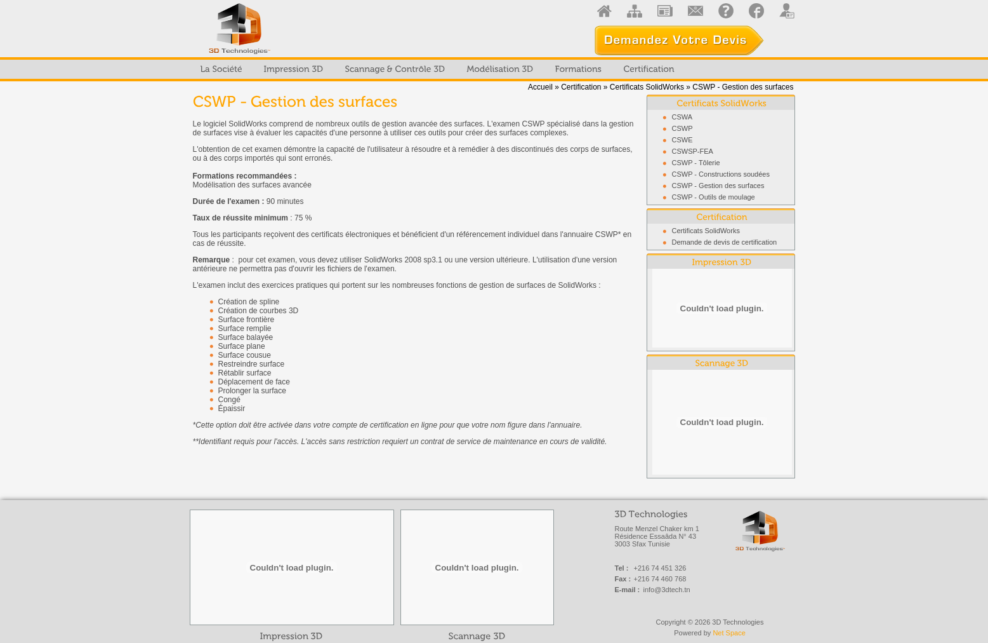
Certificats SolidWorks (647, 87)
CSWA (682, 117)
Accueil (540, 87)
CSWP (682, 128)
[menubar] (437, 69)
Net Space (729, 633)
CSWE (682, 140)
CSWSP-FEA (692, 151)
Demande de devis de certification (724, 242)
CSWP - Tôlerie (696, 162)
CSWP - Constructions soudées (721, 174)
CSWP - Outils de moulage (713, 197)
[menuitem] (221, 69)
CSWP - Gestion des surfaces (718, 185)
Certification (581, 87)
